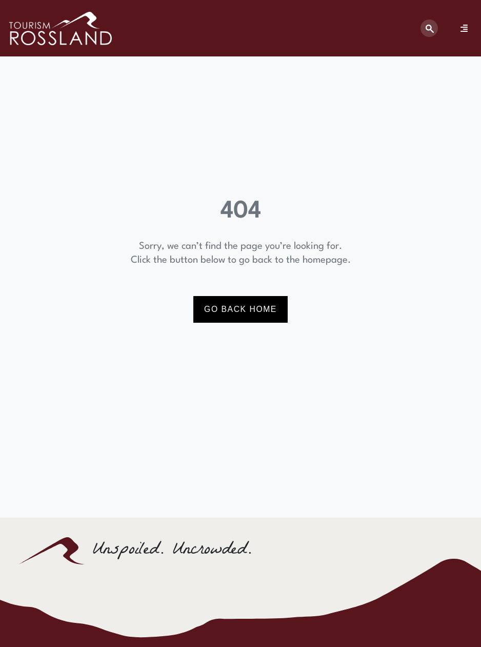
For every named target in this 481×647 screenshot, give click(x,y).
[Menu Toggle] (464, 28)
